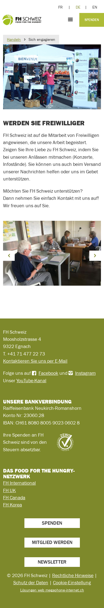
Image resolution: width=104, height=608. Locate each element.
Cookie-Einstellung (72, 582)
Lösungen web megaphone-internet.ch (52, 590)
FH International (19, 483)
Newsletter (52, 562)
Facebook (48, 373)
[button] (9, 256)
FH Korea (12, 505)
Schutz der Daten (30, 582)
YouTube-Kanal (31, 380)
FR (60, 7)
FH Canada (14, 497)
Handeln (14, 39)
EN (94, 7)
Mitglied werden (52, 542)
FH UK (9, 490)
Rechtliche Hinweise (72, 575)
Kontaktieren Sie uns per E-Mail (35, 361)
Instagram (85, 373)
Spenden (92, 20)
